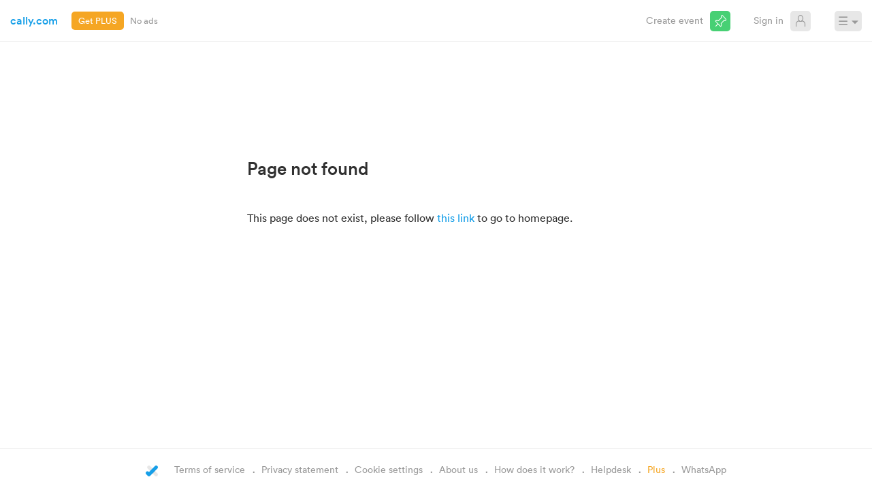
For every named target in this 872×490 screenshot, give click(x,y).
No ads (144, 20)
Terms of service (209, 469)
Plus (656, 469)
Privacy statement (299, 469)
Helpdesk (611, 469)
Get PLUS (97, 20)
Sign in (769, 20)
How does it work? (534, 469)
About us (458, 469)
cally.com (34, 20)
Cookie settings (389, 469)
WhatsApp (703, 469)
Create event (674, 20)
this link (455, 218)
